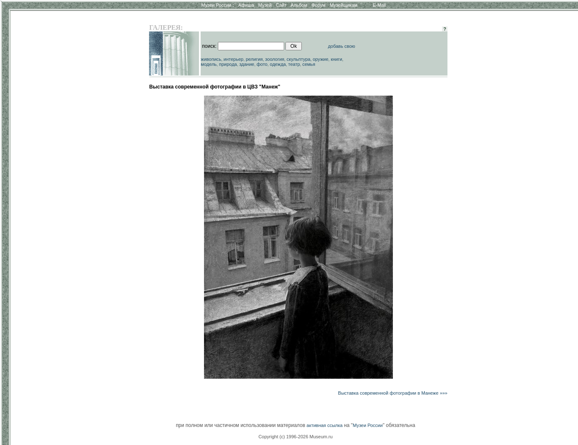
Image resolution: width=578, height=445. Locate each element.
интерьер (233, 59)
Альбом (299, 5)
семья (308, 64)
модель (209, 64)
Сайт (281, 5)
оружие (320, 59)
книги (336, 59)
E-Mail (379, 5)
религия (254, 59)
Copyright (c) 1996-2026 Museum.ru (296, 436)
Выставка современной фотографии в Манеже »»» (392, 393)
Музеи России (217, 5)
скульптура (299, 59)
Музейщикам (343, 5)
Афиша (246, 5)
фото (261, 64)
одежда (278, 64)
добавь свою (341, 46)
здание (246, 64)
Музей (265, 5)
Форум (318, 5)
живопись (211, 59)
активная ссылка (324, 425)
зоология (275, 59)
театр (294, 64)
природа (228, 64)
